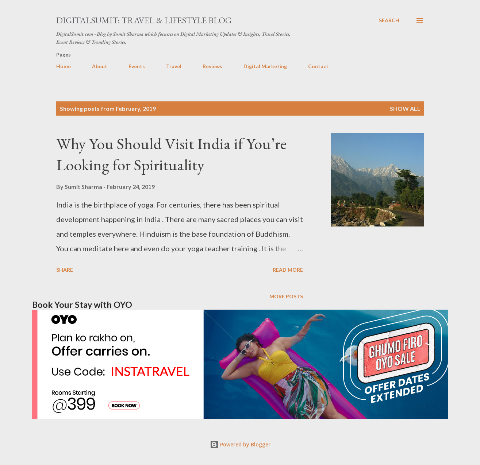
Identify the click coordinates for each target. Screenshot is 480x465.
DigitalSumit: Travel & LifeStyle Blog (143, 20)
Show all (405, 108)
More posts (286, 296)
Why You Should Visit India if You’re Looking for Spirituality (171, 154)
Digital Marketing (265, 66)
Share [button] (64, 270)
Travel (173, 66)
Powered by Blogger (240, 444)
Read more (288, 270)
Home (63, 66)
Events (136, 66)
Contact (318, 66)
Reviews (212, 66)
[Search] (389, 20)
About (99, 66)
